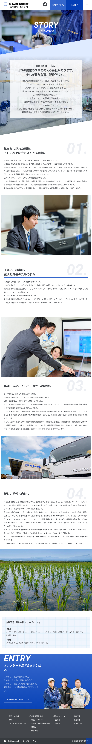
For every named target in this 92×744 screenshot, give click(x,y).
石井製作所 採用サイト (19, 7)
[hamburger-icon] (87, 4)
